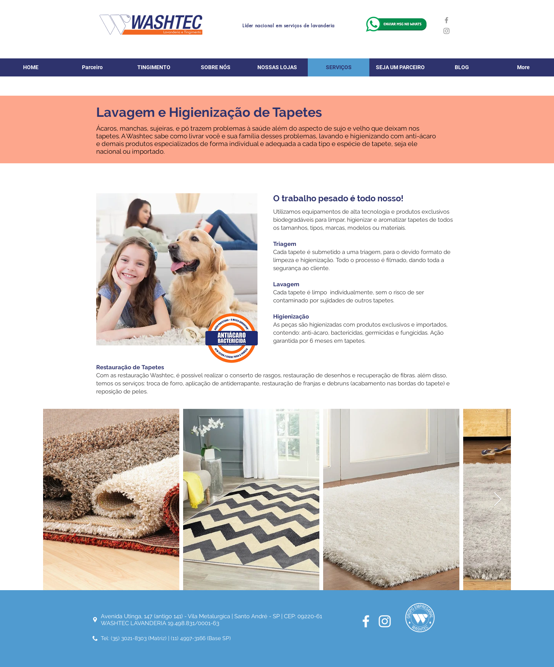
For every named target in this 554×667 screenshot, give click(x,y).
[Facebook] (446, 20)
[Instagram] (446, 31)
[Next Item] (497, 499)
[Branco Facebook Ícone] (366, 621)
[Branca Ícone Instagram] (385, 621)
